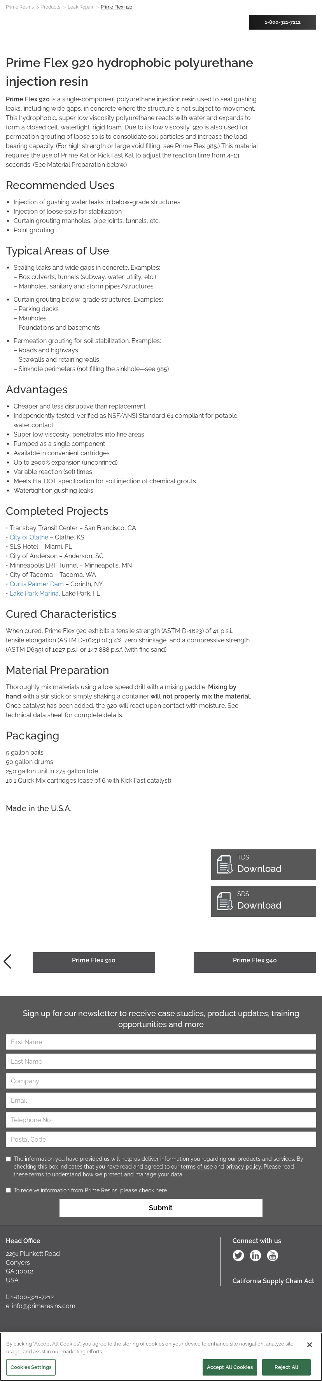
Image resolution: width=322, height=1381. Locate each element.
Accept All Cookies (230, 1368)
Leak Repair (80, 7)
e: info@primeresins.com (40, 1306)
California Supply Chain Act (273, 1281)
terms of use (197, 1167)
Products (50, 7)
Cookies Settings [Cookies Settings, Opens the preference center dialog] (30, 1368)
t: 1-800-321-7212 (30, 1297)
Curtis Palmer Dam (37, 584)
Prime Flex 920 (116, 7)
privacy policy (243, 1167)
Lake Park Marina (34, 593)
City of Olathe (28, 537)
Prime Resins (20, 7)
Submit (161, 1208)
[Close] (309, 1345)
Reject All (286, 1368)
